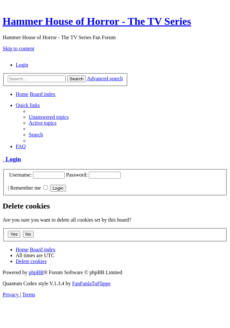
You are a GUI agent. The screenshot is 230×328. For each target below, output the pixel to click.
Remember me (29, 188)
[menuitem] (22, 65)
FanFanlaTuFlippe (91, 283)
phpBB (36, 272)
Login (12, 159)
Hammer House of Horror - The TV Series (97, 21)
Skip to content (18, 48)
